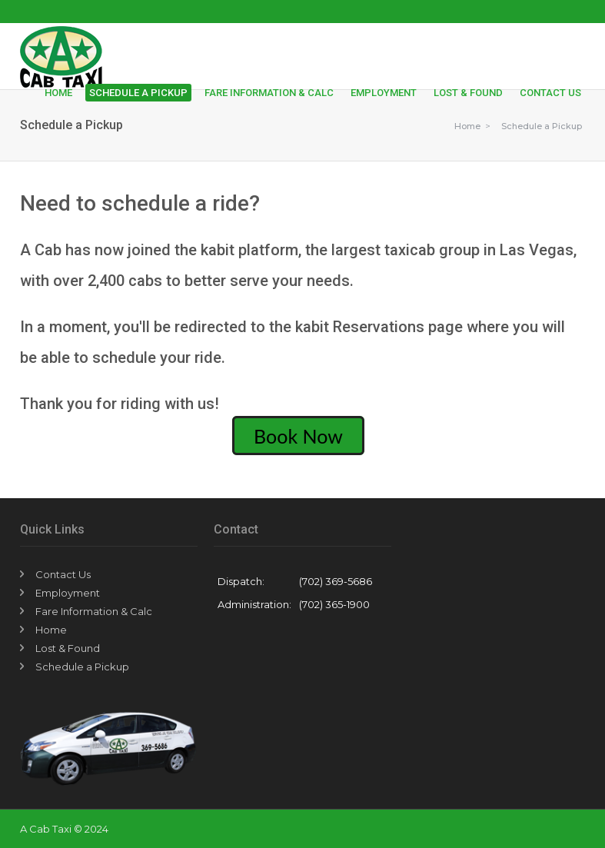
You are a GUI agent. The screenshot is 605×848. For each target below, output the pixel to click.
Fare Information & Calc (269, 92)
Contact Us (550, 92)
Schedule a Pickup (138, 92)
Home (58, 92)
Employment (384, 92)
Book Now (298, 435)
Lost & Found (468, 92)
